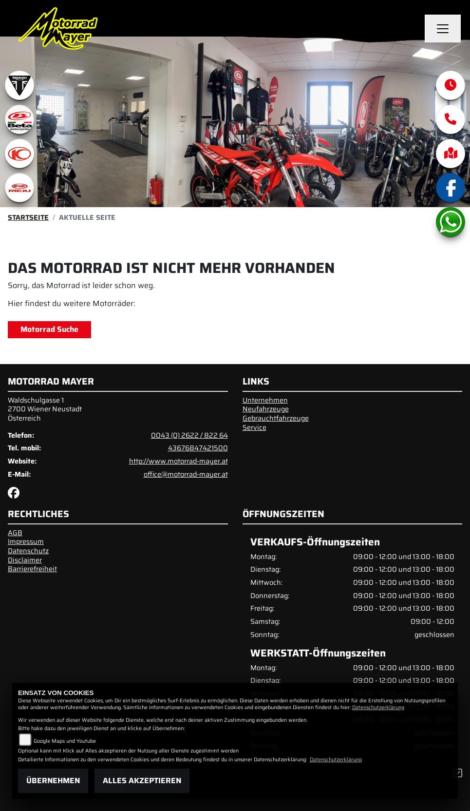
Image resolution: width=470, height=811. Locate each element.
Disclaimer (25, 560)
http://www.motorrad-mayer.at (178, 461)
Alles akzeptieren (142, 780)
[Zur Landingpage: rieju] (19, 187)
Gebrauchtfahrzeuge (276, 418)
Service (254, 427)
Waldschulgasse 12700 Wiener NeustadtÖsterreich (45, 409)
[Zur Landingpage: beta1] (19, 119)
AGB (15, 532)
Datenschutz (28, 550)
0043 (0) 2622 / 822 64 (189, 435)
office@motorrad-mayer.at (186, 474)
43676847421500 (198, 448)
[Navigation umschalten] (443, 29)
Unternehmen (265, 400)
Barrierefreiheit (32, 568)
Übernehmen (53, 780)
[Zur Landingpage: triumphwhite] (19, 85)
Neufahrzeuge (266, 409)
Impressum (26, 541)
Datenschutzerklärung (378, 707)
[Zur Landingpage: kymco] (19, 153)
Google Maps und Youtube (65, 741)
